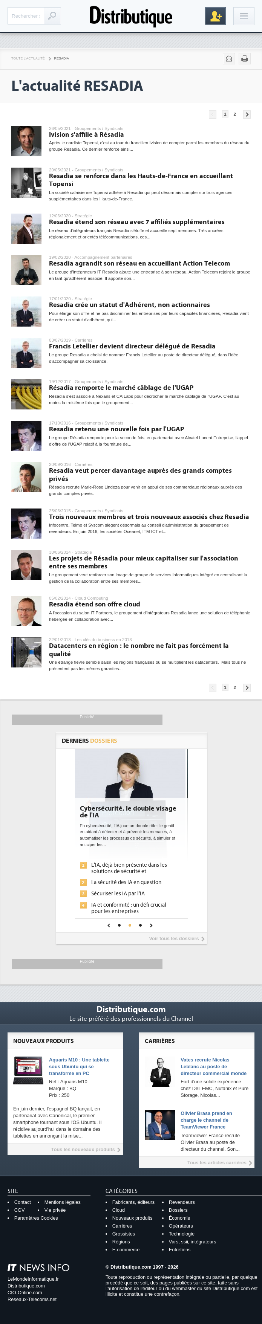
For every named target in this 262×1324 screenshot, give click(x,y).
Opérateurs (181, 1226)
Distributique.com (26, 1286)
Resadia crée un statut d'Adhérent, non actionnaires (129, 305)
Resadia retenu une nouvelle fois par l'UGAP (116, 429)
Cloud (118, 1210)
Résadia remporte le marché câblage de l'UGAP (121, 388)
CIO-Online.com (25, 1292)
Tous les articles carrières (217, 1162)
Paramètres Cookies (36, 1218)
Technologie (182, 1234)
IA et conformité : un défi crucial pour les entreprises (131, 908)
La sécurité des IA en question (129, 882)
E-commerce (126, 1249)
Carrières (122, 1226)
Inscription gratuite (215, 16)
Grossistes (123, 1234)
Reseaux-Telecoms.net (32, 1299)
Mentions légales (62, 1202)
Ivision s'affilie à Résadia (86, 135)
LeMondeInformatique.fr (33, 1279)
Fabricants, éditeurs (133, 1202)
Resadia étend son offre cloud (94, 604)
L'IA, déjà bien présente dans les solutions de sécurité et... (132, 868)
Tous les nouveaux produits (83, 1149)
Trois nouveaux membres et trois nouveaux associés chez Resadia (149, 517)
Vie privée (55, 1210)
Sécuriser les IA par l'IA (120, 893)
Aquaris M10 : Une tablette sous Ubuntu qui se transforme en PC (79, 1066)
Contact (22, 1202)
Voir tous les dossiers (174, 938)
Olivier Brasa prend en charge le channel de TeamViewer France (206, 1120)
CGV (19, 1210)
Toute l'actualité (28, 58)
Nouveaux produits (132, 1218)
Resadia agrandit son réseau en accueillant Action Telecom (139, 263)
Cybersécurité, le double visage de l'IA (131, 812)
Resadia (61, 58)
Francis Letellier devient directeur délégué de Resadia (132, 346)
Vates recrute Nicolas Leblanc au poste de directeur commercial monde (214, 1066)
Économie (179, 1218)
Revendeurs (182, 1202)
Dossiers (178, 1210)
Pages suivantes (247, 114)
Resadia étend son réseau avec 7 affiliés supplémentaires (137, 222)
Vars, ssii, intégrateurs (192, 1242)
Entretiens (180, 1249)
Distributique (131, 16)
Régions (121, 1242)
